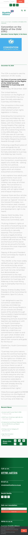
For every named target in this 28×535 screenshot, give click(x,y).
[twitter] (5, 497)
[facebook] (2, 497)
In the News (23, 34)
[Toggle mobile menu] (25, 10)
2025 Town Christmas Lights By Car (12, 417)
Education (4, 34)
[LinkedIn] (23, 440)
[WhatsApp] (15, 444)
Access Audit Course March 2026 (11, 412)
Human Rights (8, 21)
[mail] (8, 497)
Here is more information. (12, 530)
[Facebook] (15, 440)
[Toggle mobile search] (22, 10)
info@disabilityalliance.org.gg (11, 485)
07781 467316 (9, 472)
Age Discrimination (7, 434)
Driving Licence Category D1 (10, 429)
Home (2, 21)
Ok (24, 530)
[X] (19, 440)
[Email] (21, 444)
